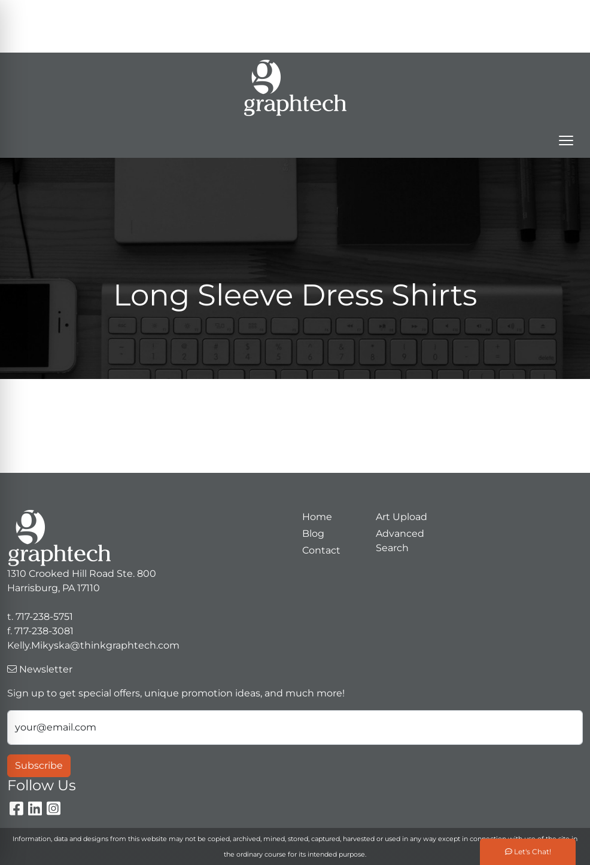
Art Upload (401, 516)
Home (317, 516)
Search (325, 13)
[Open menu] (566, 140)
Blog (313, 533)
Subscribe (39, 765)
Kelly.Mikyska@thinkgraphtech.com (398, 39)
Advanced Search (400, 541)
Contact (321, 550)
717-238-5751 (440, 13)
